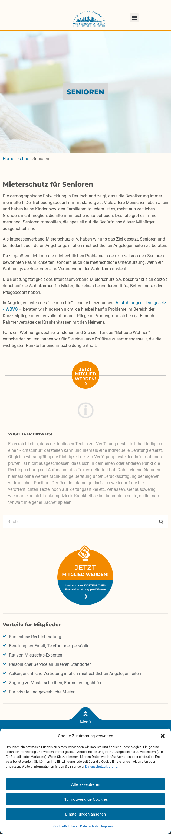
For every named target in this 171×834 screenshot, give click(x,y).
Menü (85, 722)
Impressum (109, 826)
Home (8, 158)
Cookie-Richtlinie (65, 826)
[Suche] (161, 521)
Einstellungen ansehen (85, 814)
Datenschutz (89, 826)
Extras (23, 158)
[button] (162, 736)
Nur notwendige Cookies (85, 799)
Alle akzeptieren (85, 784)
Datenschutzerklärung (101, 766)
